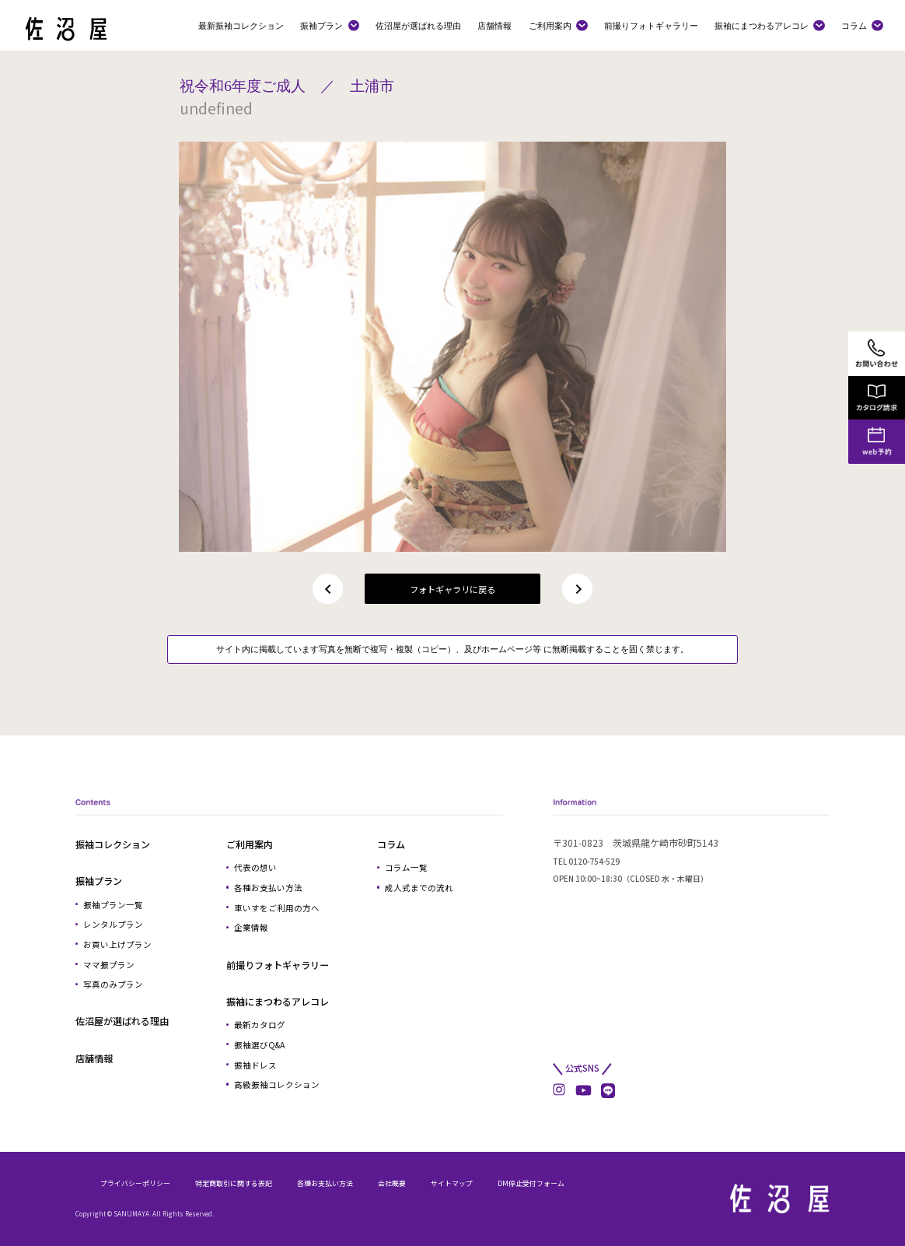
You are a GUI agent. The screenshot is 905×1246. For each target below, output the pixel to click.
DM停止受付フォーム (531, 1183)
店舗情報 (494, 25)
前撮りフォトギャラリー (651, 25)
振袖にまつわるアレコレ (762, 25)
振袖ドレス (255, 1065)
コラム (854, 25)
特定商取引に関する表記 (233, 1183)
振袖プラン (321, 25)
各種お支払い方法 (268, 887)
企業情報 (251, 927)
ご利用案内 (550, 25)
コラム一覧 (406, 867)
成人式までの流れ (419, 887)
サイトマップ (452, 1183)
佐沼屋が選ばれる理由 (418, 25)
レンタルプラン (113, 924)
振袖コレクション (112, 844)
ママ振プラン (109, 964)
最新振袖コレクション (241, 25)
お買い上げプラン (117, 944)
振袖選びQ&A (259, 1045)
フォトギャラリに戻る (452, 589)
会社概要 (392, 1183)
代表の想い (255, 867)
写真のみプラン (113, 984)
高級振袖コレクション (277, 1084)
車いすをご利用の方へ (277, 908)
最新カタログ (259, 1024)
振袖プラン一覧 (113, 905)
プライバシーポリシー (135, 1183)
